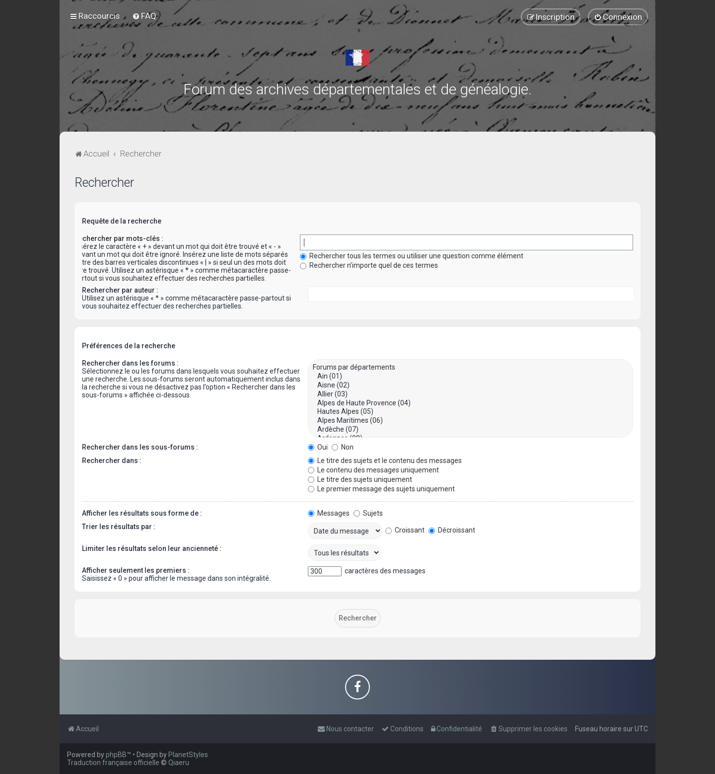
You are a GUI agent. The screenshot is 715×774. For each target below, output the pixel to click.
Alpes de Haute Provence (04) (470, 403)
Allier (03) (470, 394)
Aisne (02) (470, 385)
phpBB (116, 755)
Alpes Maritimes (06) (470, 420)
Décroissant (452, 530)
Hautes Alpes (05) (470, 411)
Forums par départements (470, 367)
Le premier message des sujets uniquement (381, 489)
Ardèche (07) (470, 429)
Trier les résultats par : (118, 527)
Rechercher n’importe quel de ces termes (369, 265)
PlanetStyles (188, 755)
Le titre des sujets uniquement (360, 479)
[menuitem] (144, 15)
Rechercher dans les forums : (130, 363)
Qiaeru (178, 763)
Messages (329, 513)
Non (343, 447)
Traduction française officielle (113, 763)
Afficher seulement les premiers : (136, 570)
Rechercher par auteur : (120, 290)
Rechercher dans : (112, 460)
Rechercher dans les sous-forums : (140, 447)
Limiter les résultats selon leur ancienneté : (151, 548)
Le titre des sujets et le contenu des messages (385, 460)
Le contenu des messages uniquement (373, 470)
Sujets (368, 513)
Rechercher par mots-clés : (118, 238)
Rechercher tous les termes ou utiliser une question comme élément (411, 256)
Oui (318, 447)
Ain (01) (470, 376)
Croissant (405, 530)
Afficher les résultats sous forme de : (142, 513)
